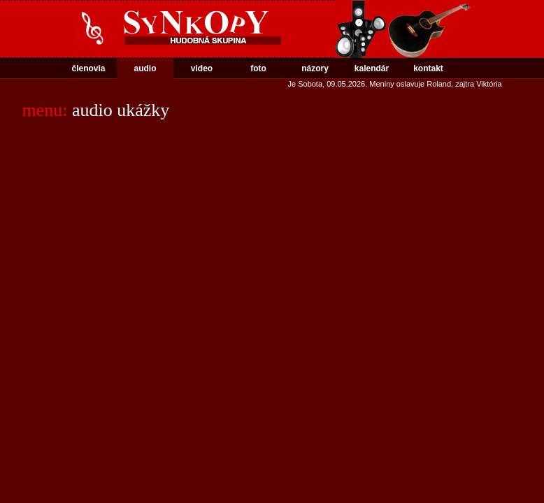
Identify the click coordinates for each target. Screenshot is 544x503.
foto (258, 68)
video (202, 68)
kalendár (372, 68)
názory (315, 68)
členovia (88, 68)
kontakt (428, 68)
